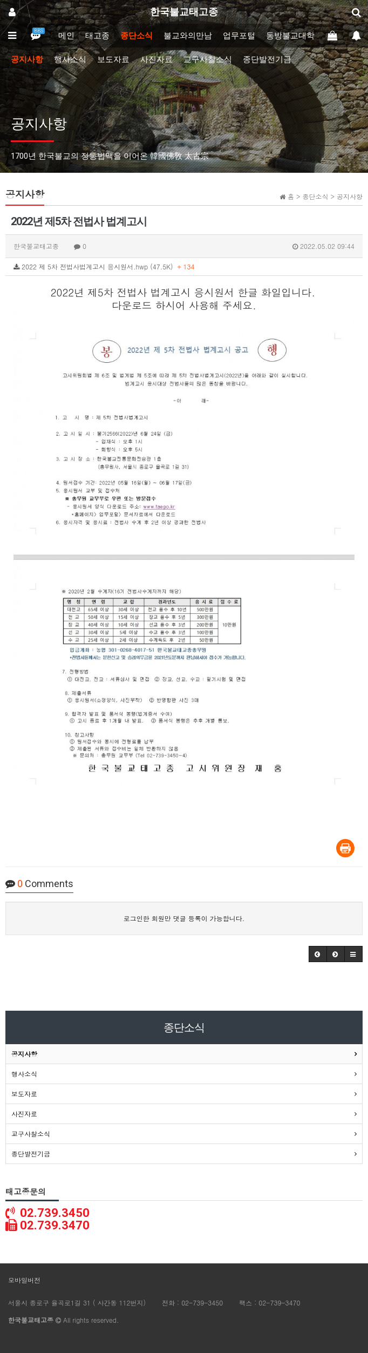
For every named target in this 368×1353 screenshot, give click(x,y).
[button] (318, 954)
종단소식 (136, 35)
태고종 (97, 35)
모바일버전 (24, 1279)
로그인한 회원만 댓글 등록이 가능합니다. (184, 918)
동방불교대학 (290, 35)
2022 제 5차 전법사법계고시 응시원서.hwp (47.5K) (104, 266)
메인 (66, 35)
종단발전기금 (267, 59)
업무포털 (239, 35)
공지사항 (27, 59)
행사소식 (70, 59)
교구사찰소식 (207, 59)
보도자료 (113, 59)
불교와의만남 (187, 35)
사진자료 (156, 59)
